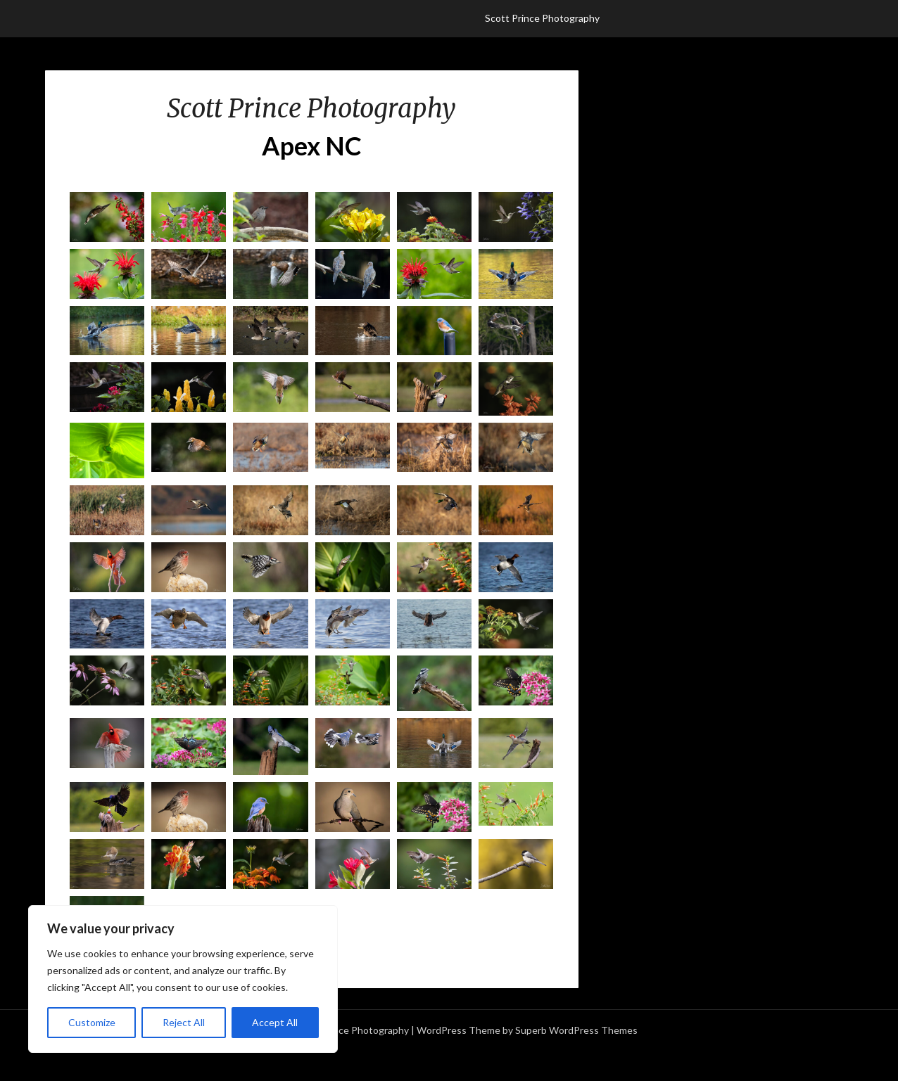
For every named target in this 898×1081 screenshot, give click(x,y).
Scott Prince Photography (542, 18)
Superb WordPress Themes (576, 1030)
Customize (91, 1022)
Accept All (275, 1022)
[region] (183, 979)
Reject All (184, 1022)
